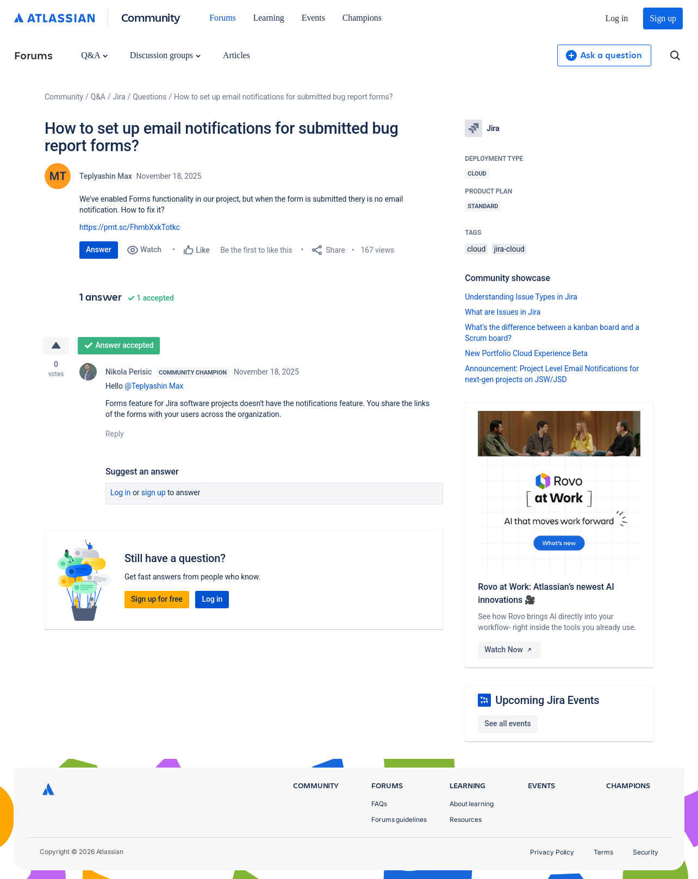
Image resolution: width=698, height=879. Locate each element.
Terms (603, 852)
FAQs (379, 804)
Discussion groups (165, 55)
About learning (472, 804)
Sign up (663, 18)
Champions (362, 17)
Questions (149, 96)
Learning (268, 17)
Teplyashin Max (105, 176)
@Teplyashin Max (153, 386)
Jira (119, 96)
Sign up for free (157, 599)
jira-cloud (509, 249)
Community (150, 17)
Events (313, 17)
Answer (98, 249)
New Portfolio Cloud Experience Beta (526, 353)
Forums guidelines (399, 819)
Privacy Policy (552, 852)
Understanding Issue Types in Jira (521, 296)
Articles (236, 55)
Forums (222, 17)
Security (645, 852)
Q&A (94, 55)
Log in (617, 18)
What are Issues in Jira (502, 312)
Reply (114, 433)
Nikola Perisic (128, 371)
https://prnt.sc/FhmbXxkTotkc (129, 227)
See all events (507, 723)
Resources (466, 819)
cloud (476, 249)
